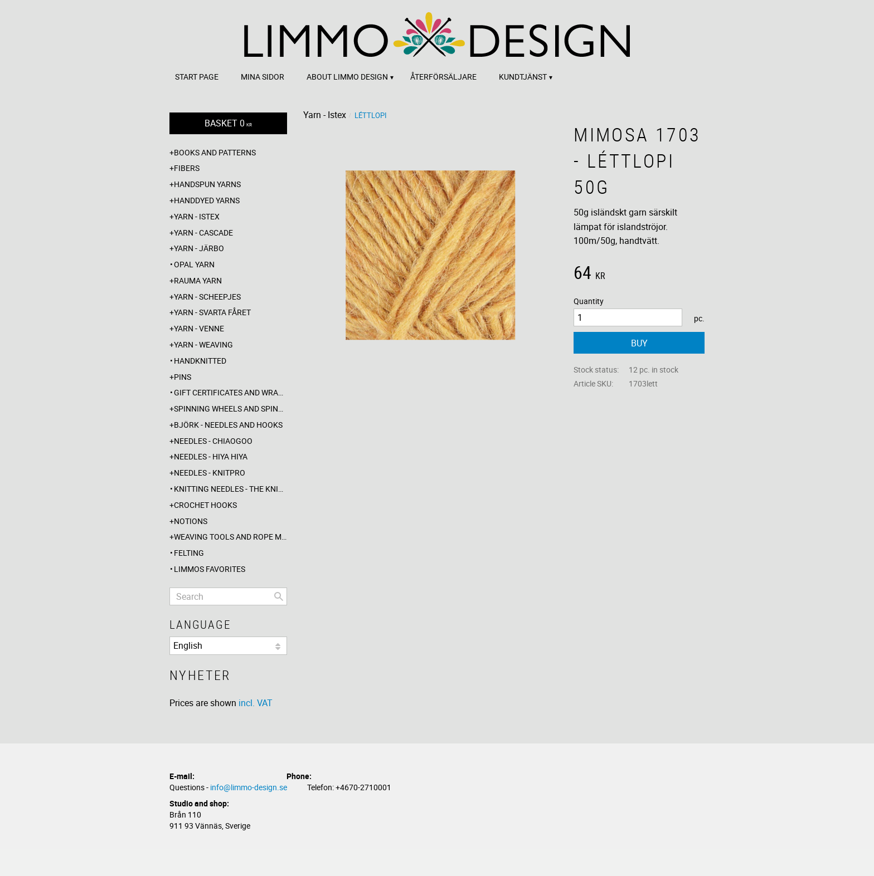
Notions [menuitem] (190, 521)
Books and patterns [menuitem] (215, 152)
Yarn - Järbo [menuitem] (199, 248)
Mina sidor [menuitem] (262, 76)
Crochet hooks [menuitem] (205, 505)
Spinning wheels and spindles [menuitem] (230, 408)
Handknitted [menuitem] (200, 360)
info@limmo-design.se (248, 787)
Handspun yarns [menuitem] (207, 184)
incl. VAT (256, 703)
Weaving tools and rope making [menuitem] (230, 536)
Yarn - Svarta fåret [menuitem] (212, 312)
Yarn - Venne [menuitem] (199, 328)
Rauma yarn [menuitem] (198, 280)
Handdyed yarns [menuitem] (207, 200)
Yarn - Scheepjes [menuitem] (207, 296)
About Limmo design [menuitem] (347, 76)
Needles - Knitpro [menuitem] (209, 472)
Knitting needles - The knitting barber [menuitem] (230, 488)
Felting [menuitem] (189, 552)
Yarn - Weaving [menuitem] (203, 344)
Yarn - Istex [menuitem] (197, 216)
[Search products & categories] (228, 596)
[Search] (278, 596)
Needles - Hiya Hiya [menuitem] (210, 456)
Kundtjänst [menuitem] (523, 76)
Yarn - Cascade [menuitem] (203, 232)
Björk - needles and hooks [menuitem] (228, 424)
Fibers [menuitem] (187, 168)
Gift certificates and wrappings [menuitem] (230, 392)
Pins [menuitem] (182, 376)
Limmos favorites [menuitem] (209, 569)
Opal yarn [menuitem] (194, 264)
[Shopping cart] (228, 123)
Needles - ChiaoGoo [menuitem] (213, 440)
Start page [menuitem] (197, 76)
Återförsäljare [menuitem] (443, 76)
